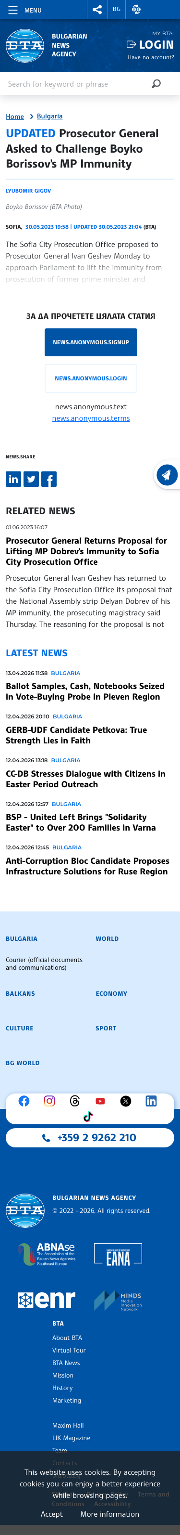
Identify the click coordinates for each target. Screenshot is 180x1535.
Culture (20, 1028)
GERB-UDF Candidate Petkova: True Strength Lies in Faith (76, 735)
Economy (112, 994)
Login (156, 45)
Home (15, 117)
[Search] (156, 83)
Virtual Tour (69, 1350)
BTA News (66, 1363)
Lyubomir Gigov (28, 190)
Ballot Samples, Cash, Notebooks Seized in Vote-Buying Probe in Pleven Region (85, 691)
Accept (52, 1514)
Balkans (20, 994)
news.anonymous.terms (91, 418)
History (62, 1388)
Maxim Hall (68, 1426)
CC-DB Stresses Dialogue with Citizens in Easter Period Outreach (86, 779)
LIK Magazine (71, 1438)
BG (117, 9)
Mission (62, 1375)
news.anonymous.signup (91, 342)
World (107, 939)
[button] (97, 9)
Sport (106, 1028)
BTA (58, 1323)
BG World (23, 1063)
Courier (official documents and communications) (44, 964)
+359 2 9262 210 (97, 1138)
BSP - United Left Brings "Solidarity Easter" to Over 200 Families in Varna (81, 822)
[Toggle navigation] (24, 8)
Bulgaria (50, 116)
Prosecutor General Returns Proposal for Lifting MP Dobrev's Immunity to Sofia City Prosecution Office (86, 551)
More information (109, 1514)
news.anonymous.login (91, 378)
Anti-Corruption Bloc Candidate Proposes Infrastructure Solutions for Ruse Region (87, 866)
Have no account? (151, 57)
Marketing (66, 1401)
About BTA (67, 1338)
